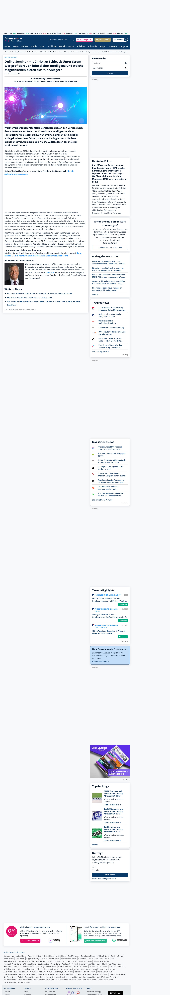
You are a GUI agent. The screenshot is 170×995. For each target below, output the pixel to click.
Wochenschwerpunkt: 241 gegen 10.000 (112, 454)
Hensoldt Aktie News (12, 966)
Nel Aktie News (10, 977)
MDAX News (61, 956)
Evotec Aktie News (44, 972)
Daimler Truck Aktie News (29, 977)
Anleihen (80, 46)
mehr (95, 294)
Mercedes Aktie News (70, 969)
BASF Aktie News (10, 961)
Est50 (19, 33)
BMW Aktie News (25, 979)
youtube (50, 272)
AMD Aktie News (10, 972)
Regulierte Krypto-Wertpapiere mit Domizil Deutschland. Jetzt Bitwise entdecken (111, 481)
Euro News (20, 958)
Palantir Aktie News (27, 974)
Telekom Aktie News (110, 977)
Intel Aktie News (10, 974)
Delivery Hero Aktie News (71, 977)
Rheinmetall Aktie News (88, 958)
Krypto (103, 46)
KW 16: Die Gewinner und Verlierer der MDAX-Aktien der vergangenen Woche (108, 275)
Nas (67, 33)
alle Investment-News (102, 500)
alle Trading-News (100, 351)
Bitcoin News (54, 958)
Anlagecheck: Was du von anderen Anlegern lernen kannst (112, 474)
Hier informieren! (100, 661)
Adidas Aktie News (117, 974)
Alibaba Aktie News (92, 977)
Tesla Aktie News (107, 958)
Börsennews (9, 956)
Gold (118, 33)
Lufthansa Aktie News (99, 966)
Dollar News (9, 958)
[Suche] (72, 40)
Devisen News (117, 956)
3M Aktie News (10, 982)
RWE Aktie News (65, 966)
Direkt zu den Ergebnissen (104, 878)
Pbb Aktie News (89, 979)
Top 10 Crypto (51, 33)
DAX (5, 33)
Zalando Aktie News (42, 979)
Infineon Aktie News (31, 966)
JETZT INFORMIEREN (30, 940)
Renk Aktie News (81, 966)
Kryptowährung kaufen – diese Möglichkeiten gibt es (29, 297)
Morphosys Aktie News (63, 972)
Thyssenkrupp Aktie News (48, 969)
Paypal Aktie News (48, 966)
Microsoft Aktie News (12, 964)
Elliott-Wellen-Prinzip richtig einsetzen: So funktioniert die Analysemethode (111, 308)
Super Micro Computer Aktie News (66, 979)
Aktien (7, 46)
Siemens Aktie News (64, 974)
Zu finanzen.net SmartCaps (110, 247)
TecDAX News (73, 956)
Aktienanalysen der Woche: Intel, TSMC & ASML (110, 315)
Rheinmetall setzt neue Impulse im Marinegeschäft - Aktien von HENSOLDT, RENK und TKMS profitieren (107, 289)
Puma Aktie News (100, 974)
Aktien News (21, 956)
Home (7, 52)
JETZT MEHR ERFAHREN (95, 940)
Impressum (50, 992)
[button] (84, 40)
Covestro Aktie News (45, 974)
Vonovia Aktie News (107, 969)
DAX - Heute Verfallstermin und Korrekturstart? (112, 333)
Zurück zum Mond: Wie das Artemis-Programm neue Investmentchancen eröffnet (111, 346)
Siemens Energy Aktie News (65, 961)
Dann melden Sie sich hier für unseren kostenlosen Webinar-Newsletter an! (43, 254)
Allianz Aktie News (101, 961)
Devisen (113, 46)
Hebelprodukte (66, 46)
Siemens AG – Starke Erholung (111, 327)
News (16, 46)
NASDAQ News (103, 956)
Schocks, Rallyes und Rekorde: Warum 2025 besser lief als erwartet (111, 494)
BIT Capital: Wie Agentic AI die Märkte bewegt (110, 468)
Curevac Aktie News (83, 974)
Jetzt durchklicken (112, 805)
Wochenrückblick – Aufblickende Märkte (107, 322)
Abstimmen (110, 874)
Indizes (24, 46)
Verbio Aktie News (105, 979)
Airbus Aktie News (117, 966)
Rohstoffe (92, 46)
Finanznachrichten (36, 956)
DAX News (49, 956)
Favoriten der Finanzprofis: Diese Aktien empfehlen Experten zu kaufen (108, 262)
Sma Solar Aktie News (50, 977)
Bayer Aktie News (26, 961)
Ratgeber (123, 46)
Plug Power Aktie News (111, 964)
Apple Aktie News (69, 964)
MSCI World (34, 33)
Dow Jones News (88, 956)
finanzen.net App (94, 992)
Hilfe (26, 992)
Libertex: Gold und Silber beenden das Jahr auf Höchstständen (108, 487)
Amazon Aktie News (44, 961)
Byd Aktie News (10, 969)
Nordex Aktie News (89, 969)
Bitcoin (81, 33)
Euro (95, 33)
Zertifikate (51, 46)
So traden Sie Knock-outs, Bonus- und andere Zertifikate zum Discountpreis (39, 293)
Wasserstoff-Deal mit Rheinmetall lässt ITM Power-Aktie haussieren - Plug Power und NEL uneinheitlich (108, 282)
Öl (107, 33)
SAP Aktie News (29, 964)
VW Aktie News (24, 982)
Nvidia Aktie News (68, 958)
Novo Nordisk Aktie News (85, 972)
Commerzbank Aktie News (89, 964)
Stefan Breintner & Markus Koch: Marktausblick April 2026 (112, 461)
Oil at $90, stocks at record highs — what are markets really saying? (110, 339)
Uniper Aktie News (27, 972)
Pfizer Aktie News (104, 972)
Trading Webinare (18, 52)
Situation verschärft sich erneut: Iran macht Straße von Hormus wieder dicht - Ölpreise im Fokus (108, 269)
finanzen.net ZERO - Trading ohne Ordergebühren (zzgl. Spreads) (110, 448)
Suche (110, 73)
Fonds (34, 46)
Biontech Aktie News (26, 969)
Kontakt (7, 992)
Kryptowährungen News (36, 958)
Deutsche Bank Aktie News (49, 964)
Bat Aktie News (10, 979)
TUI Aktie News (85, 961)
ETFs (42, 46)
